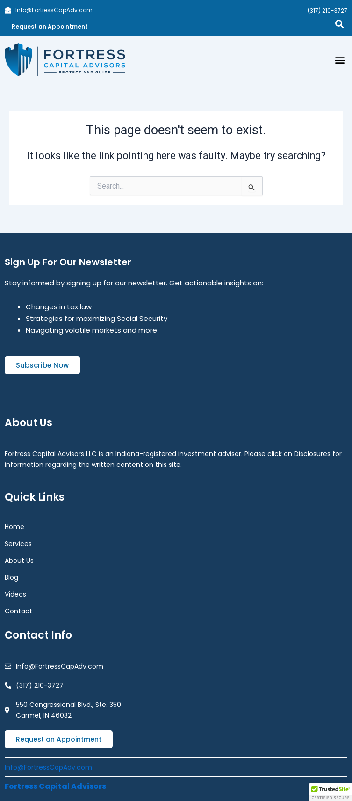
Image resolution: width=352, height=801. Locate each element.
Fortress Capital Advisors (55, 786)
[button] (339, 59)
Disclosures (312, 454)
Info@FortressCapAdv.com (48, 767)
